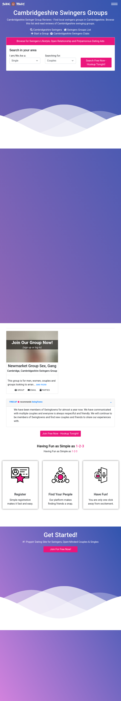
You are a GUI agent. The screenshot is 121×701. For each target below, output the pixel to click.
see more (41, 384)
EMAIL (32, 390)
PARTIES (45, 390)
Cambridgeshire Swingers (46, 29)
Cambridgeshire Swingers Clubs (69, 33)
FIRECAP (13, 402)
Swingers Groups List (77, 29)
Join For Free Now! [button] (60, 549)
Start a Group (40, 33)
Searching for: (53, 55)
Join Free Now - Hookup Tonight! (60, 433)
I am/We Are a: (17, 55)
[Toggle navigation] (115, 4)
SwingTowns (37, 402)
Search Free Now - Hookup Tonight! (96, 62)
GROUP (19, 390)
